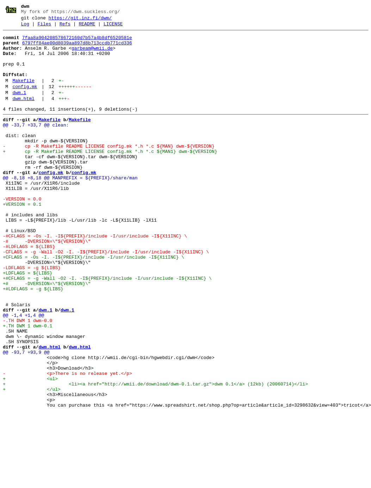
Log (25, 27)
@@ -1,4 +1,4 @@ (23, 372)
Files (44, 27)
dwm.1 (19, 107)
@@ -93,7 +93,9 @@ (26, 417)
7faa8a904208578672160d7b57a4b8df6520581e (77, 42)
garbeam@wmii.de (92, 54)
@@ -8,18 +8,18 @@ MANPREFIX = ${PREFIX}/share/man (70, 207)
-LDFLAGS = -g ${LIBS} (32, 315)
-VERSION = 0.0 (22, 233)
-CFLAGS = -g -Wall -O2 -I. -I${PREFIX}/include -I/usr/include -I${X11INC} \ (106, 296)
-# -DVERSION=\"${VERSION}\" (47, 283)
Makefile (23, 93)
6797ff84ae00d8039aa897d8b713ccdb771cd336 (77, 48)
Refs (65, 27)
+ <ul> (30, 448)
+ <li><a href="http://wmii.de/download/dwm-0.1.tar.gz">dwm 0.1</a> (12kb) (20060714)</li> (155, 455)
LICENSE (113, 27)
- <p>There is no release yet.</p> (67, 442)
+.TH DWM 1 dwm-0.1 (27, 385)
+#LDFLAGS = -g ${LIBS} (33, 341)
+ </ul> (32, 461)
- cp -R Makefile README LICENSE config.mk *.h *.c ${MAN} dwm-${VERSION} (109, 169)
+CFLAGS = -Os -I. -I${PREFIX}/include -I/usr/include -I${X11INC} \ (93, 302)
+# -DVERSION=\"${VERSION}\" (47, 334)
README (87, 27)
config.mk (24, 100)
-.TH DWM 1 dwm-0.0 (27, 379)
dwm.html (23, 114)
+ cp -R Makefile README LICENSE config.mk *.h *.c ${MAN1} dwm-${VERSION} (110, 176)
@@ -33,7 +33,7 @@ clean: (36, 144)
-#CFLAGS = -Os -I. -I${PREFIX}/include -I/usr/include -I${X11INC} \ (95, 277)
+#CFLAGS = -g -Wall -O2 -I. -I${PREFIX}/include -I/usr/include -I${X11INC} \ (107, 328)
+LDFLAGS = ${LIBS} (27, 322)
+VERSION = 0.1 (22, 239)
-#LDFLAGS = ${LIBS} (29, 290)
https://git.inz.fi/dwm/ (80, 20)
